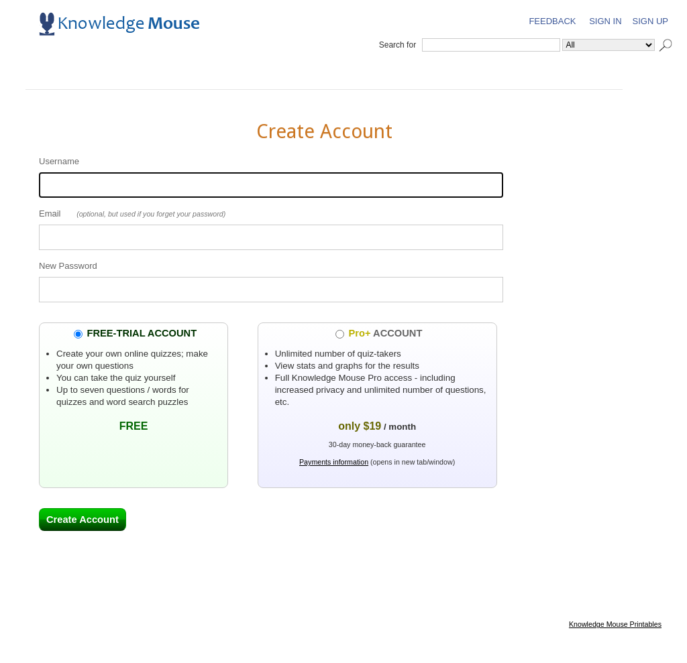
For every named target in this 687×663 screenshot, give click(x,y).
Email (50, 213)
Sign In (605, 21)
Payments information (333, 462)
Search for (397, 45)
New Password (68, 266)
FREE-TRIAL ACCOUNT (142, 333)
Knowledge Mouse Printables (615, 624)
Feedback (552, 21)
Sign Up (650, 21)
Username (59, 161)
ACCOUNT (386, 333)
